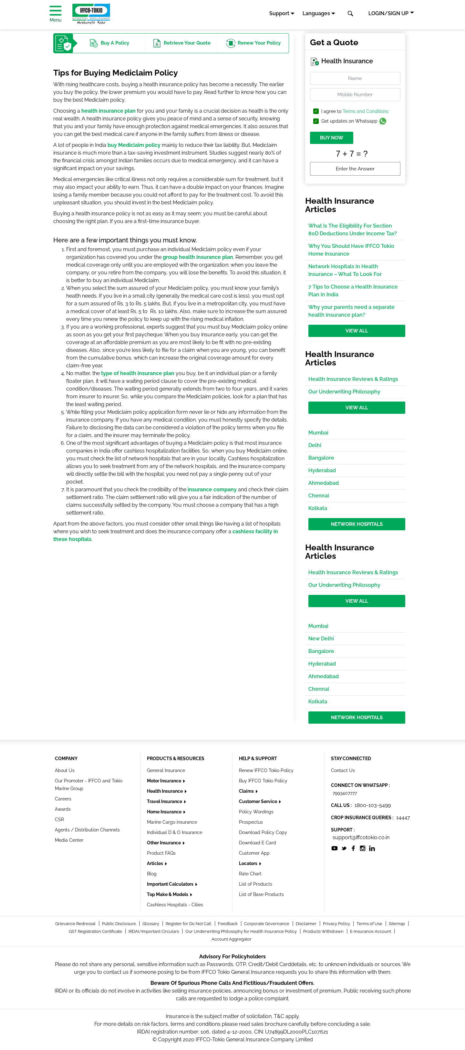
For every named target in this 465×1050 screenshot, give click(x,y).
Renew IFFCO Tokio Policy (266, 770)
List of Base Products (261, 894)
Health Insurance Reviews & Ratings (353, 379)
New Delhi (321, 639)
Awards (63, 809)
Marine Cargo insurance (172, 822)
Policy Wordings (256, 811)
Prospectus (251, 822)
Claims (247, 791)
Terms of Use (369, 923)
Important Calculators (170, 884)
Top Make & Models (168, 894)
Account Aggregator (232, 939)
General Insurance (166, 770)
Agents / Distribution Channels (87, 829)
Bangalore (321, 458)
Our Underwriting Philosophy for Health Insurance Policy (241, 931)
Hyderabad (322, 470)
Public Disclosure (119, 923)
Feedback (228, 923)
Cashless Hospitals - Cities (175, 904)
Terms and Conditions (365, 111)
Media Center (69, 840)
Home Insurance (164, 811)
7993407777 (345, 793)
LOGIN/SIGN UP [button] (388, 13)
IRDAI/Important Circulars (154, 931)
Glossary (151, 923)
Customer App (254, 853)
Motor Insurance (164, 780)
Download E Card (257, 842)
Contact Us (343, 770)
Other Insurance (164, 842)
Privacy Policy (337, 923)
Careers (63, 798)
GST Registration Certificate (96, 931)
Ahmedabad (323, 483)
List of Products (255, 884)
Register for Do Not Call (189, 923)
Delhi (314, 445)
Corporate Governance (267, 923)
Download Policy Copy (263, 832)
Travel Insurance (165, 801)
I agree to (354, 111)
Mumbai (318, 433)
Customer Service (258, 801)
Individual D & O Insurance (174, 832)
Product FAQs (161, 853)
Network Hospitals (357, 524)
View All (357, 331)
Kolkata (317, 508)
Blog (152, 873)
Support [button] (279, 13)
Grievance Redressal (76, 923)
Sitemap (397, 923)
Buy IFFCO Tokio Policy (263, 780)
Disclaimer (306, 923)
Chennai (318, 496)
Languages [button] (316, 13)
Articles (155, 863)
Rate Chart (250, 873)
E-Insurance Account (371, 931)
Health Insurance (165, 791)
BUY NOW (331, 138)
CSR (59, 819)
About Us (65, 770)
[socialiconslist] (334, 848)
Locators (248, 863)
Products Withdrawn (324, 931)
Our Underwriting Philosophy (344, 392)
